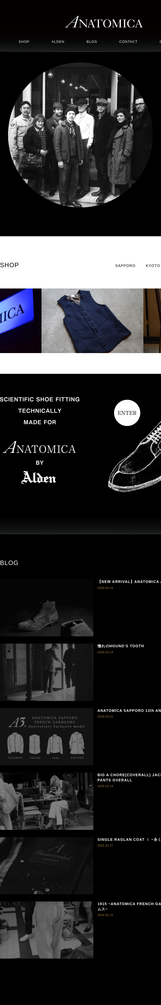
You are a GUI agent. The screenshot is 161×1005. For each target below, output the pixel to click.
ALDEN (58, 42)
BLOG (92, 42)
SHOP (24, 42)
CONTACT (128, 42)
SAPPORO (125, 266)
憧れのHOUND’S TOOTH (120, 646)
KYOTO (153, 266)
